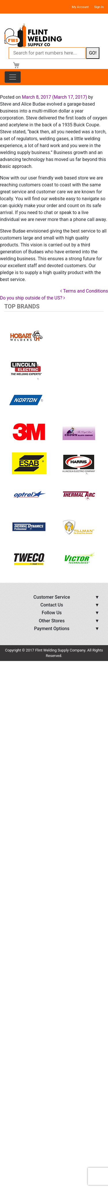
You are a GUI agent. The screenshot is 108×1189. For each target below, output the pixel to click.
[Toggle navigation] (13, 77)
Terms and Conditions (84, 291)
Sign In (99, 7)
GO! (92, 53)
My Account (80, 7)
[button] (11, 447)
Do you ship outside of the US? (32, 298)
